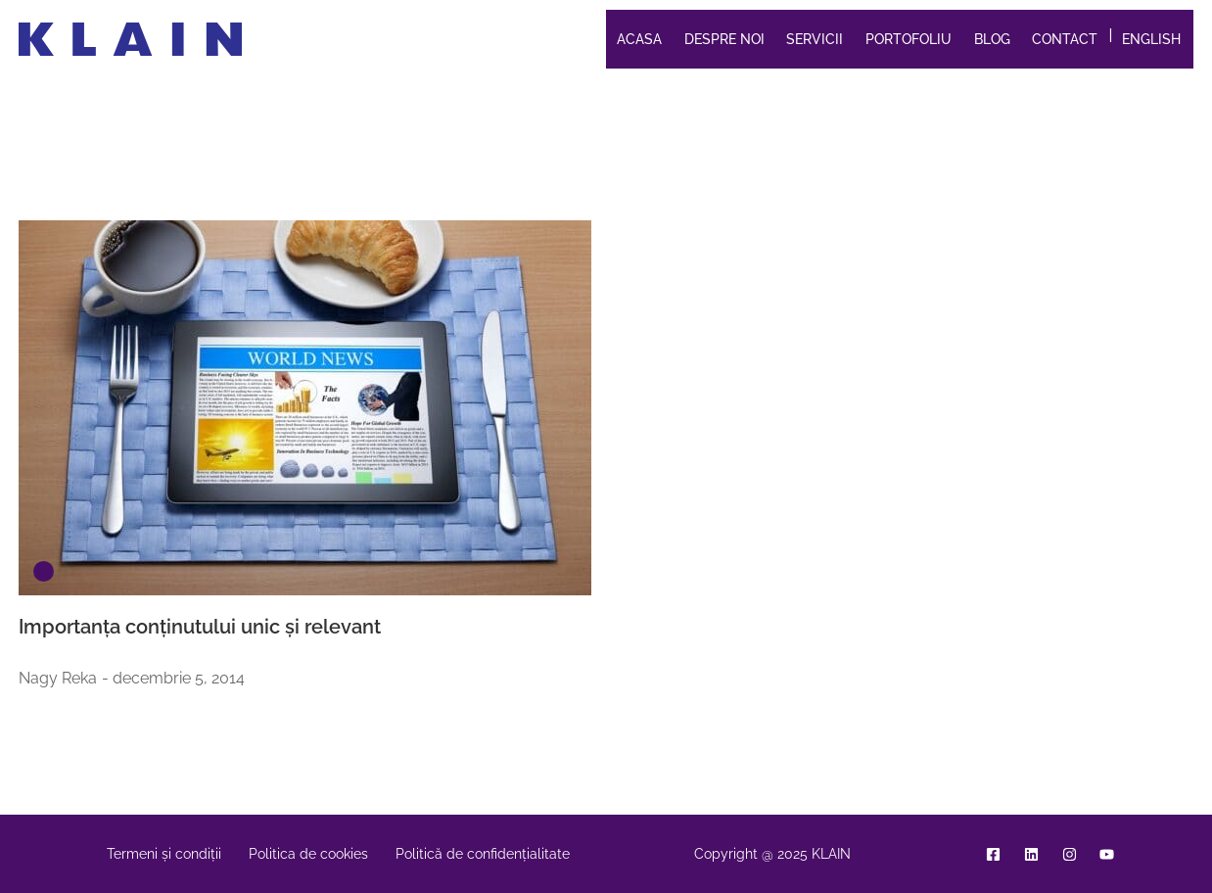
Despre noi (724, 39)
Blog (992, 39)
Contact (1064, 39)
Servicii (814, 39)
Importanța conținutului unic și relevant (200, 626)
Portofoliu (908, 39)
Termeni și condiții (164, 854)
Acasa (639, 39)
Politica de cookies (308, 854)
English (1151, 39)
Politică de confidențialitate (483, 854)
